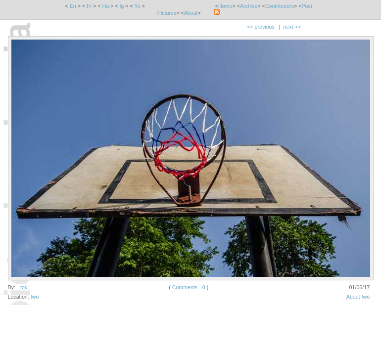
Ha (105, 6)
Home (225, 6)
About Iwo (358, 297)
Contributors (279, 6)
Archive (249, 6)
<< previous (261, 27)
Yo (138, 6)
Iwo (35, 297)
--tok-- (24, 287)
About (191, 13)
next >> (292, 27)
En (73, 6)
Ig (121, 6)
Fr (89, 6)
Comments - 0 (188, 287)
